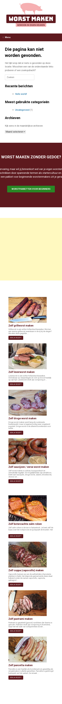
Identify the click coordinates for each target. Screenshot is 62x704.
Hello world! (21, 94)
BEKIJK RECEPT (16, 338)
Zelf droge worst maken (22, 418)
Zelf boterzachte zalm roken (25, 523)
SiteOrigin (30, 698)
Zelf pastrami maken (20, 618)
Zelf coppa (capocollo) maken (26, 570)
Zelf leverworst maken (21, 371)
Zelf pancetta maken (20, 665)
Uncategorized (22, 110)
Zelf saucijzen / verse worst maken (28, 466)
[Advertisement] (31, 249)
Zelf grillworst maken (20, 325)
